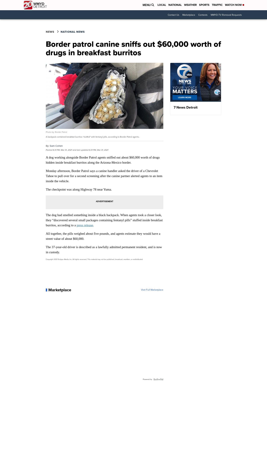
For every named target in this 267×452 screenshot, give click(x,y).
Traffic (217, 5)
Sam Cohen (56, 146)
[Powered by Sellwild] (158, 379)
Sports (204, 5)
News (50, 32)
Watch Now (234, 5)
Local (162, 5)
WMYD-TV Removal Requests (226, 15)
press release (85, 225)
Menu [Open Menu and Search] (148, 5)
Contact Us (173, 15)
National (175, 5)
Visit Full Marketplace (152, 290)
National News (73, 32)
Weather (190, 5)
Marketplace (188, 15)
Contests (203, 15)
